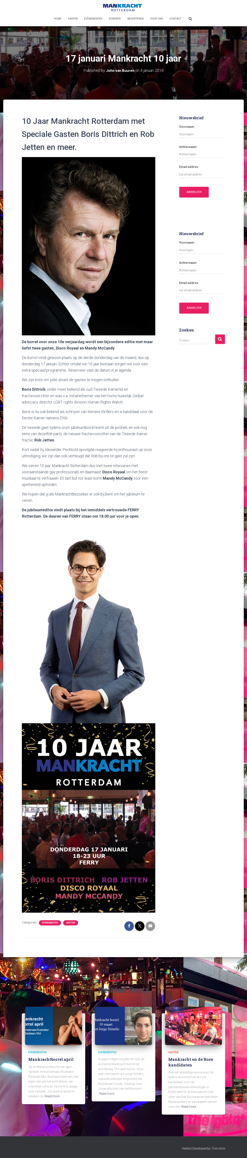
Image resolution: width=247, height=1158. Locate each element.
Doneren (115, 18)
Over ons (156, 18)
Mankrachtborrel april (51, 1059)
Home (57, 18)
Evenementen (93, 18)
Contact (175, 18)
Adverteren (135, 18)
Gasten (73, 18)
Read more (52, 1096)
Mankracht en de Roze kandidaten (190, 1062)
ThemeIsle (218, 1148)
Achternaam (188, 147)
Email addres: (189, 167)
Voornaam (186, 126)
